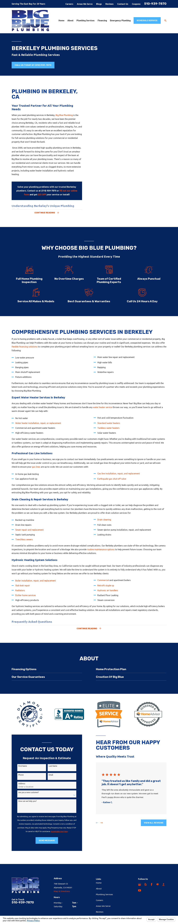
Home (98, 883)
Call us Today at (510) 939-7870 (33, 65)
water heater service (102, 410)
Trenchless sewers (24, 543)
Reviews (109, 4)
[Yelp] (145, 884)
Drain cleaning (104, 523)
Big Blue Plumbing (64, 115)
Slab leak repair (22, 589)
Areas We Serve (85, 4)
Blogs (99, 4)
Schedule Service (147, 20)
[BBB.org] (163, 884)
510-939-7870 (155, 4)
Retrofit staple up (105, 589)
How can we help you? (24, 801)
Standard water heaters (108, 426)
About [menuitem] (70, 20)
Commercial (103, 583)
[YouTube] (139, 890)
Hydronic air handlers (107, 593)
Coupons (136, 4)
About (99, 888)
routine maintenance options (101, 553)
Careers (69, 4)
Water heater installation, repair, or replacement (38, 426)
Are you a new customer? (25, 792)
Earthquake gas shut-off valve (111, 482)
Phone (17, 775)
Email (47, 775)
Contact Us (122, 4)
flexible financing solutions (24, 350)
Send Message (43, 840)
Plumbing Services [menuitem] (85, 20)
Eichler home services (25, 598)
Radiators (20, 593)
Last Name (49, 766)
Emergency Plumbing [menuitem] (120, 20)
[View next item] (98, 823)
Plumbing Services (104, 894)
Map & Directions (62, 891)
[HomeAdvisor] (157, 884)
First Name (19, 766)
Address (18, 784)
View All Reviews (150, 822)
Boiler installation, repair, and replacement (35, 584)
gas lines (36, 470)
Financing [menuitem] (102, 20)
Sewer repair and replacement (29, 533)
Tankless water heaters (108, 431)
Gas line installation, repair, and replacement (118, 477)
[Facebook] (151, 884)
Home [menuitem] (61, 20)
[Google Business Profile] (139, 884)
